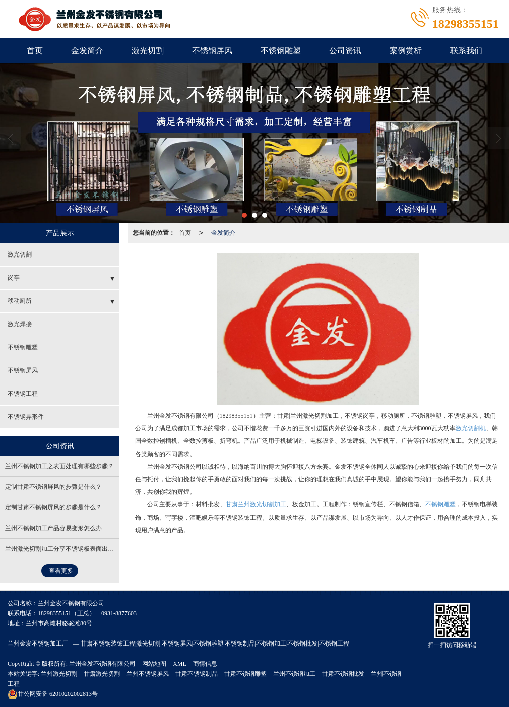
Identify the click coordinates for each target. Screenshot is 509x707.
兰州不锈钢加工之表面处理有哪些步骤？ (59, 466)
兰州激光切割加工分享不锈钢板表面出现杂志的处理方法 (80, 548)
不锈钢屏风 (212, 50)
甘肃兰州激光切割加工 (256, 504)
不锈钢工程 (23, 393)
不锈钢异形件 (26, 416)
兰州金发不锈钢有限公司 (102, 663)
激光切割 (148, 50)
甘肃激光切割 (102, 673)
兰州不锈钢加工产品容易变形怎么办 (53, 528)
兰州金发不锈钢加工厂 (38, 643)
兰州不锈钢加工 (294, 673)
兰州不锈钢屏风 (147, 673)
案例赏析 (406, 50)
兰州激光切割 (59, 673)
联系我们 (466, 50)
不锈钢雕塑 (281, 50)
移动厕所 (20, 300)
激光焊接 (20, 324)
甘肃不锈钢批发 (343, 673)
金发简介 (87, 50)
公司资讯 (345, 50)
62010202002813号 (53, 693)
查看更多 (61, 570)
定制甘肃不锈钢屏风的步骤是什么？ (53, 486)
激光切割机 (471, 428)
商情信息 (205, 663)
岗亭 (14, 277)
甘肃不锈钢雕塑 (245, 673)
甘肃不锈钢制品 (196, 673)
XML (179, 663)
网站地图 (154, 663)
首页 (35, 50)
